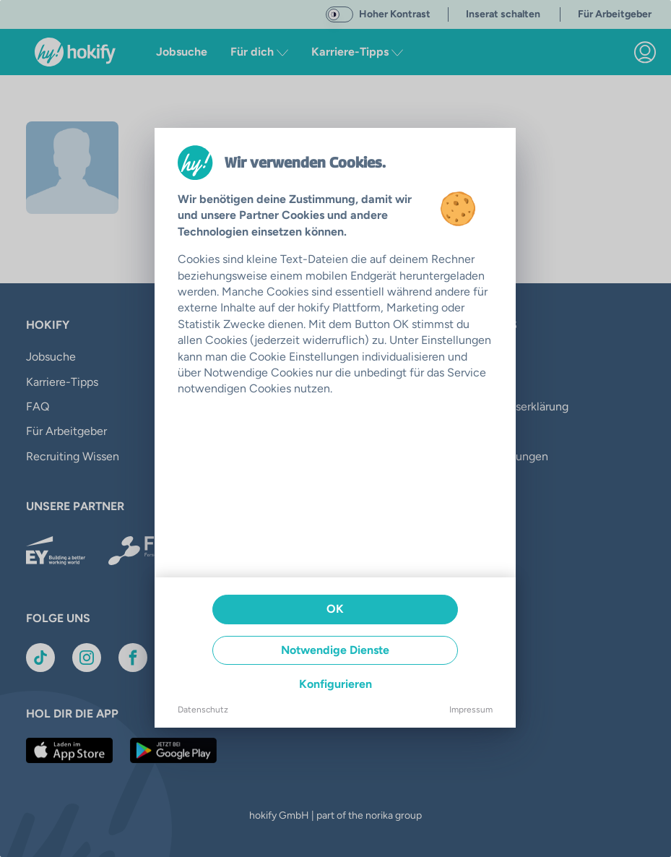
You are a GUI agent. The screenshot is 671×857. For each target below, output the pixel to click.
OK (335, 609)
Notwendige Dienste (335, 650)
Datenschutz (203, 710)
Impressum (471, 710)
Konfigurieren (335, 684)
